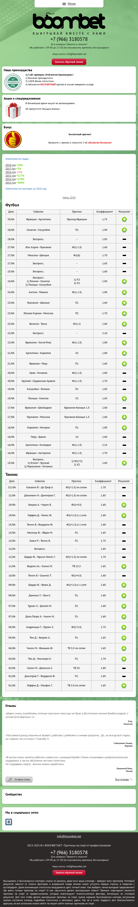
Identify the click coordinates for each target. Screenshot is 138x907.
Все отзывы (122, 779)
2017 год (10, 168)
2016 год (10, 172)
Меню (72, 4)
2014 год (10, 179)
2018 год (10, 165)
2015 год (10, 175)
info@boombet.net (69, 836)
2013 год (10, 182)
